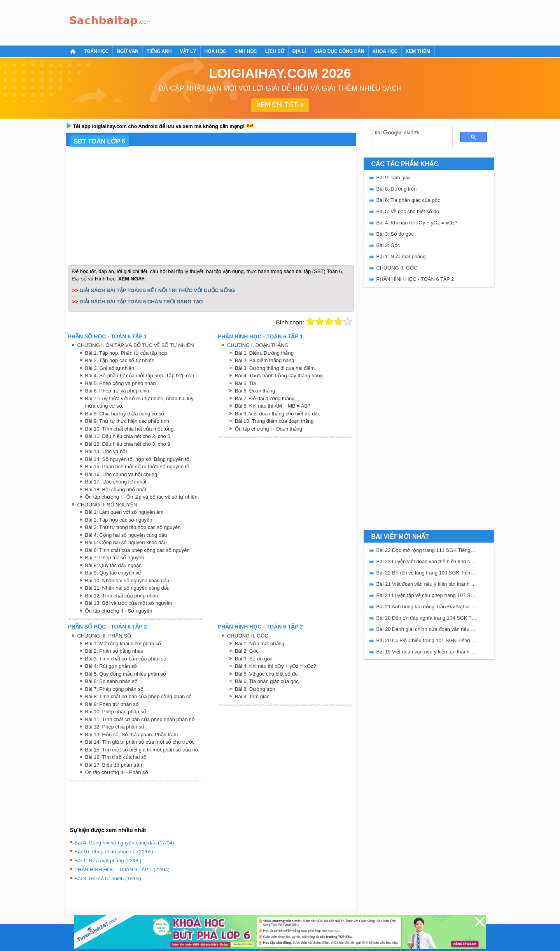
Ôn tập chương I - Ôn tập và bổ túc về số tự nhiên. (142, 497)
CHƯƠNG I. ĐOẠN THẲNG (258, 345)
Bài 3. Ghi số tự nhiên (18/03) (108, 878)
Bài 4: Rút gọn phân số (111, 666)
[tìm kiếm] (409, 133)
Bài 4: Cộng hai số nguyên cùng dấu (126, 535)
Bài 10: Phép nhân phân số (116, 712)
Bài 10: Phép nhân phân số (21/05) (114, 852)
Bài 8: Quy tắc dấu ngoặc (113, 565)
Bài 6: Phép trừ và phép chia (117, 391)
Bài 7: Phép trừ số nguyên (114, 557)
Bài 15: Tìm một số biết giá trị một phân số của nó (141, 750)
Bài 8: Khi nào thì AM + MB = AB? (272, 406)
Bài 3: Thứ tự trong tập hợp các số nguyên (133, 527)
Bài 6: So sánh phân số (111, 681)
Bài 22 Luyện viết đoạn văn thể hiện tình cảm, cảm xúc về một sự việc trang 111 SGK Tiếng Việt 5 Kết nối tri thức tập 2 (426, 561)
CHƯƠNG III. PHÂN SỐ (104, 636)
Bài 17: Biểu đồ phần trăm (114, 765)
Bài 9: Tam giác (252, 696)
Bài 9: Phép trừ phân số (112, 704)
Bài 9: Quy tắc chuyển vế (113, 573)
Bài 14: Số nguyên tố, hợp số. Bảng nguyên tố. (138, 459)
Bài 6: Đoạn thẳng (255, 391)
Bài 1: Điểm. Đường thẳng (264, 353)
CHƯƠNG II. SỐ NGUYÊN (107, 505)
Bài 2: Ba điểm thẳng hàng (264, 360)
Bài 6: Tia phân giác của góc (267, 681)
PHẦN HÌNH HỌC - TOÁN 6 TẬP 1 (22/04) (122, 869)
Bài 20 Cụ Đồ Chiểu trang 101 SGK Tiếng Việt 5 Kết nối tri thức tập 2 (426, 640)
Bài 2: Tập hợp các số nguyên (118, 520)
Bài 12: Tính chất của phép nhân (121, 596)
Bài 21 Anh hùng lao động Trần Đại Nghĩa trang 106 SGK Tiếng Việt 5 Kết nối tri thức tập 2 (426, 606)
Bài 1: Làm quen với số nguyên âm (124, 512)
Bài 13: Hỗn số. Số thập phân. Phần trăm (131, 734)
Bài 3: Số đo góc (253, 659)
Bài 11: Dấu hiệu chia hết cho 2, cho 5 (127, 436)
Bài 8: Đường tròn (255, 689)
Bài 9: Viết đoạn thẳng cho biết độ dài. (277, 414)
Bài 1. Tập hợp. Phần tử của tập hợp (126, 353)
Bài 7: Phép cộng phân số (114, 689)
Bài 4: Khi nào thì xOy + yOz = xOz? (275, 666)
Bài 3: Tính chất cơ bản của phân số (126, 659)
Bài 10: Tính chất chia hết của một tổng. (130, 429)
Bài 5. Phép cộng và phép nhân (120, 383)
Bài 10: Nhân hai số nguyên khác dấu (127, 580)
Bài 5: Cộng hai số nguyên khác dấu (126, 542)
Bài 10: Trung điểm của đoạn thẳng (274, 421)
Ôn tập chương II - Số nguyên (118, 611)
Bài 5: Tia (245, 383)
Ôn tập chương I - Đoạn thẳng (268, 429)
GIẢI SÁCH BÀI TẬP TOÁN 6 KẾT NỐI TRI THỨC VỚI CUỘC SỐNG (157, 290)
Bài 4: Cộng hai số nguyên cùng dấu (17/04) (124, 843)
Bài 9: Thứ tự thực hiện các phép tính (127, 421)
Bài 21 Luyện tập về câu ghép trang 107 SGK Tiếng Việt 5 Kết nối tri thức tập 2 (426, 595)
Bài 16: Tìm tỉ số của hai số (116, 757)
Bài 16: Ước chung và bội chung (121, 474)
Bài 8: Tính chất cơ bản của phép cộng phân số (138, 696)
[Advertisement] (297, 21)
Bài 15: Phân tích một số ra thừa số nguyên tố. (138, 466)
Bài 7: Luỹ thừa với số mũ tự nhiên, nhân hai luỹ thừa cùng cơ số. (139, 402)
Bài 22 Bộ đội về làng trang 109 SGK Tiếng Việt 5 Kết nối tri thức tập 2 (426, 573)
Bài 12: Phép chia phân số (115, 727)
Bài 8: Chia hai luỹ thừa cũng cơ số (124, 414)
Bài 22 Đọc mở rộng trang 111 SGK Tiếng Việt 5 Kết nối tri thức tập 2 (426, 550)
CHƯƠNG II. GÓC (247, 636)
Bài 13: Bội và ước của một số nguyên (128, 603)
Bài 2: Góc (247, 651)
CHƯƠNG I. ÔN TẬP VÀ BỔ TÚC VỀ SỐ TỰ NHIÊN (135, 345)
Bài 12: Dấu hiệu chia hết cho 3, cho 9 (127, 444)
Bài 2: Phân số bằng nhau (114, 651)
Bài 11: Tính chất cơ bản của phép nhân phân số (140, 719)
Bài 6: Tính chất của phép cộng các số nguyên (137, 550)
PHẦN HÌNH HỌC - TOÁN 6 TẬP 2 (415, 279)
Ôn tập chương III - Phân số (116, 772)
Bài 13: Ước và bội (106, 451)
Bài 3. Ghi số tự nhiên (110, 368)
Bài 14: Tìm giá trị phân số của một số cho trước (140, 742)
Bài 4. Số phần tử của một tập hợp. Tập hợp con (139, 375)
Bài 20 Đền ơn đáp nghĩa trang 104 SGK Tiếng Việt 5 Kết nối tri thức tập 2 (426, 618)
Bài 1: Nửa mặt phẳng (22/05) (108, 860)
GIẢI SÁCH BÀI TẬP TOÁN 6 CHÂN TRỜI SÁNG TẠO (141, 302)
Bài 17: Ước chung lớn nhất (116, 482)
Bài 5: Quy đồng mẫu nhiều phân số (125, 674)
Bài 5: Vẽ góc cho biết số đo (266, 674)
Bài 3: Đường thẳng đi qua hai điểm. (275, 368)
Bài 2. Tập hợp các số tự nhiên (119, 360)
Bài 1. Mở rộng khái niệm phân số (123, 643)
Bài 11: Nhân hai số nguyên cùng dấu (127, 588)
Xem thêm (418, 51)
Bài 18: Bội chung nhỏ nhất (115, 489)
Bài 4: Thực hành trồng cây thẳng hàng (279, 375)
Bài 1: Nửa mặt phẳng (259, 643)
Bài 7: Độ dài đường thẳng (264, 398)
